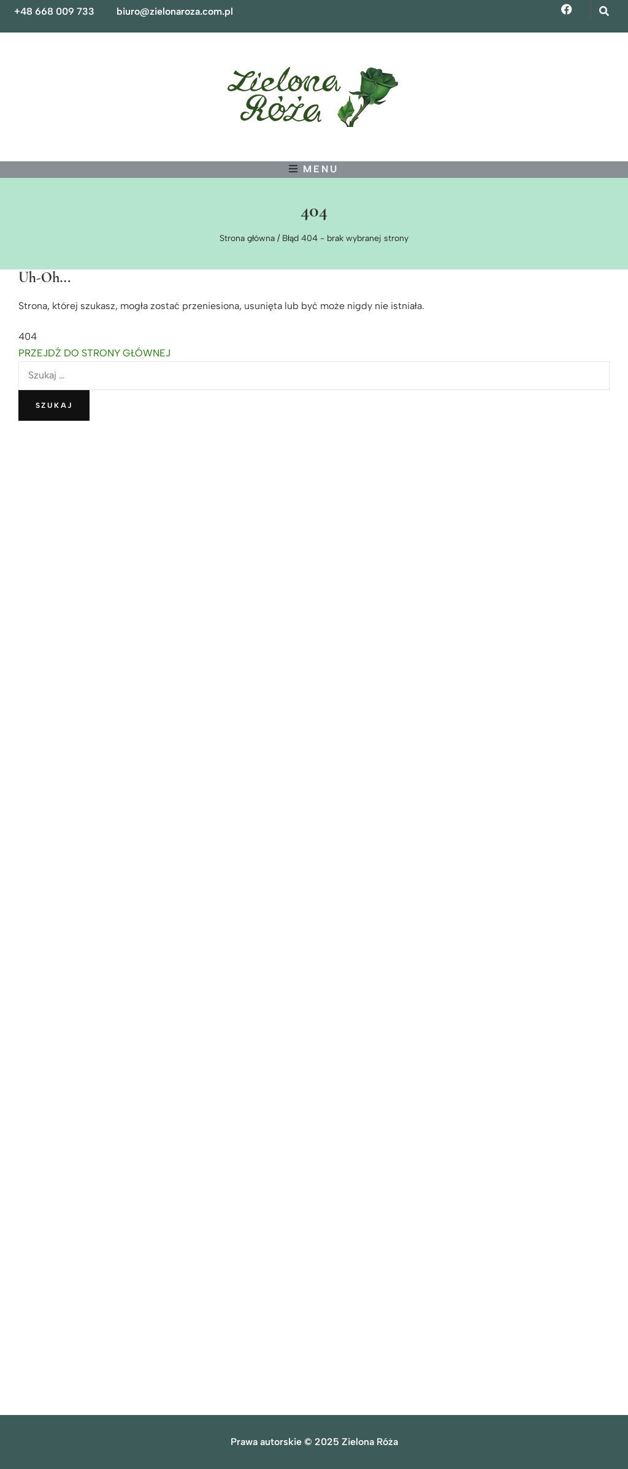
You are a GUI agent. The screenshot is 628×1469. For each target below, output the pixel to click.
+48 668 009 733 (54, 11)
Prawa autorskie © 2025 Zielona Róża (314, 1442)
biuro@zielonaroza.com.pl (175, 11)
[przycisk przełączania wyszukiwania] (605, 11)
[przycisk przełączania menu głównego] (314, 169)
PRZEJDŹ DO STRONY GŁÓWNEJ (94, 353)
